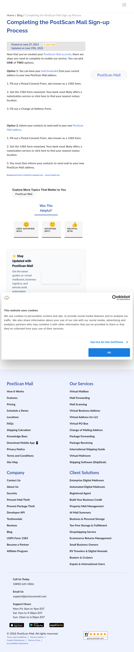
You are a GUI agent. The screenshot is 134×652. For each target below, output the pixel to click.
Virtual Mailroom (80, 455)
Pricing (11, 404)
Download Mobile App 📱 (23, 442)
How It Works (15, 391)
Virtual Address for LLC (84, 417)
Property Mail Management (87, 506)
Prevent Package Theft (21, 506)
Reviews (12, 525)
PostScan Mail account (57, 54)
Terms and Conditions (20, 455)
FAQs (10, 423)
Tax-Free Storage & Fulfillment (88, 525)
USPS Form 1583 (17, 538)
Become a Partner (18, 544)
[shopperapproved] (95, 636)
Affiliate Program (17, 551)
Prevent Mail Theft (18, 499)
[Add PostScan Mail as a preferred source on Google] (61, 277)
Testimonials (14, 518)
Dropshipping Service (83, 531)
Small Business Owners (84, 544)
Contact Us (14, 480)
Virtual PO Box (79, 423)
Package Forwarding (82, 436)
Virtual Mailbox (79, 391)
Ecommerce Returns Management (90, 538)
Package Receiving (81, 442)
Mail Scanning (78, 404)
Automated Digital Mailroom (87, 486)
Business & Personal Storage (87, 518)
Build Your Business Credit (86, 499)
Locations (13, 417)
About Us (12, 486)
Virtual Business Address (85, 410)
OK (109, 352)
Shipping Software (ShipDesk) (88, 462)
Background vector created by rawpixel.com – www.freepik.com (33, 175)
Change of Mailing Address (86, 430)
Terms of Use (34, 640)
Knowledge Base (17, 436)
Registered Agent (80, 493)
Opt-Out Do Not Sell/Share (106, 342)
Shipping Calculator (19, 430)
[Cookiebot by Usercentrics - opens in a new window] (114, 297)
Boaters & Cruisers (81, 557)
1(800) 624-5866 (23, 583)
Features (12, 397)
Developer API (16, 512)
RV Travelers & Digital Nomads (88, 551)
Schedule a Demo (17, 410)
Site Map (12, 462)
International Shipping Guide (87, 449)
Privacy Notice (16, 449)
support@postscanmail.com (29, 596)
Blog (9, 531)
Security (12, 493)
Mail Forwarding (80, 397)
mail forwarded (49, 71)
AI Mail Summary (80, 512)
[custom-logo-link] (25, 5)
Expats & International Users (87, 564)
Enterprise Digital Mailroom (87, 480)
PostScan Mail (23, 194)
